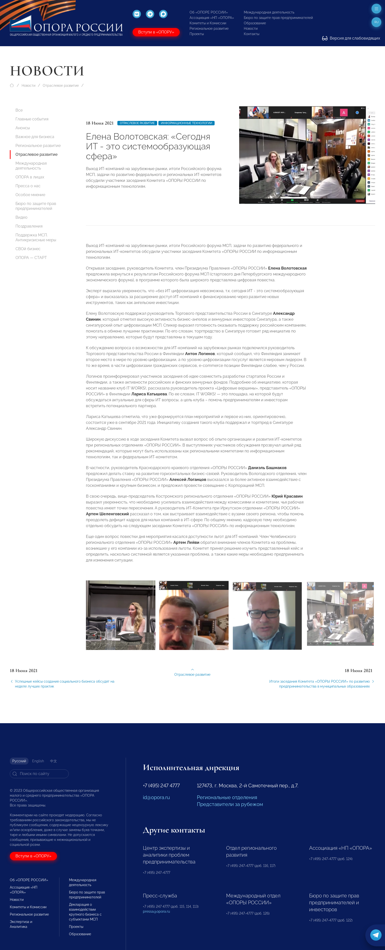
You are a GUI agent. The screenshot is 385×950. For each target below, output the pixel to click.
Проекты (197, 34)
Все (19, 110)
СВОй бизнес (28, 248)
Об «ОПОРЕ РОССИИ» (209, 12)
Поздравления (28, 226)
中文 (53, 761)
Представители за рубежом (230, 804)
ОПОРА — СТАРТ (31, 257)
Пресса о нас (28, 186)
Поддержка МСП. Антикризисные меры (35, 237)
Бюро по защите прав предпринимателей (278, 18)
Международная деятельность (269, 12)
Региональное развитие (209, 28)
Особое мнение (30, 194)
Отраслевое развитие (61, 85)
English (38, 761)
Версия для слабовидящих (351, 38)
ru (376, 22)
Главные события (31, 119)
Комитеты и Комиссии (208, 23)
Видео (21, 217)
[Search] (39, 773)
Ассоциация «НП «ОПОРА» (212, 18)
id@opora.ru (156, 797)
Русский (19, 761)
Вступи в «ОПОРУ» (156, 32)
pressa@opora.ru (156, 911)
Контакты (251, 34)
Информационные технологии (186, 123)
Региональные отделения (227, 797)
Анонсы (22, 128)
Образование (255, 23)
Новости (251, 28)
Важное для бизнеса (34, 136)
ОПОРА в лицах (29, 177)
